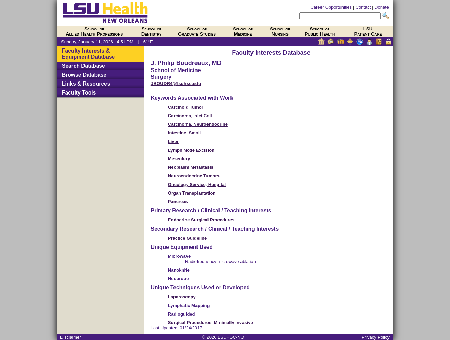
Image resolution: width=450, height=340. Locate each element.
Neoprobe (178, 278)
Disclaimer (70, 337)
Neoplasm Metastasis (190, 167)
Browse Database (84, 75)
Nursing (280, 31)
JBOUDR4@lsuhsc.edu (176, 83)
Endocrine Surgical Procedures (201, 219)
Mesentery (179, 158)
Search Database (83, 66)
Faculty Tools (79, 93)
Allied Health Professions (94, 31)
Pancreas (178, 201)
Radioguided (181, 314)
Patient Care (368, 31)
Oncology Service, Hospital (197, 184)
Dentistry (151, 31)
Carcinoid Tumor (185, 107)
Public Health (320, 31)
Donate (381, 7)
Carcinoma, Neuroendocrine (198, 124)
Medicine (243, 31)
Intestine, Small (184, 132)
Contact (363, 7)
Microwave (179, 256)
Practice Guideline (187, 238)
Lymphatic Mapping (189, 305)
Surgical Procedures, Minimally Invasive (210, 322)
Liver (173, 141)
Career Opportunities (331, 7)
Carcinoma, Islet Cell (190, 115)
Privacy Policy (376, 337)
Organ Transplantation (192, 193)
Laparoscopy (182, 296)
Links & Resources (86, 84)
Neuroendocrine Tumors (194, 175)
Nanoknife (179, 270)
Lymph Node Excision (191, 150)
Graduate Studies (197, 31)
